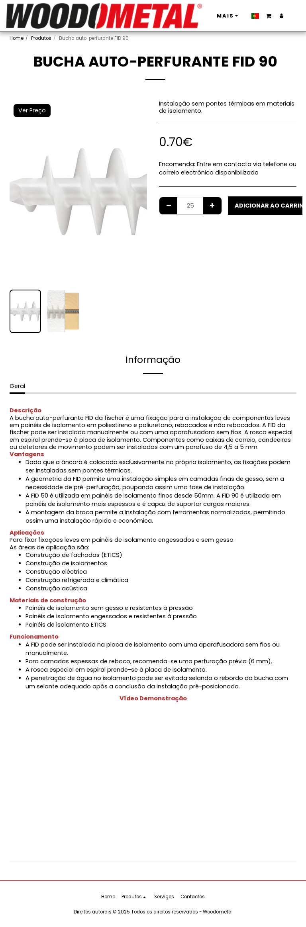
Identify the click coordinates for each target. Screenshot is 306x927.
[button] (219, 15)
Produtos (41, 38)
